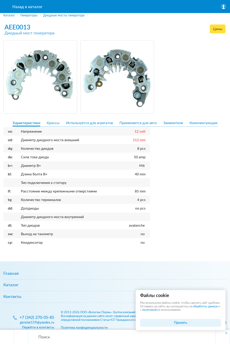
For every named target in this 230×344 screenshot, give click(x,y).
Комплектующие (203, 123)
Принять (180, 322)
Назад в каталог (27, 7)
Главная (11, 274)
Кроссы (53, 123)
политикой (149, 309)
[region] (115, 15)
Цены (217, 29)
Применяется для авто (138, 123)
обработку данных (205, 306)
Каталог (10, 285)
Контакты (12, 297)
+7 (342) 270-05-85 (37, 318)
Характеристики (26, 123)
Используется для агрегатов (89, 123)
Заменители (173, 123)
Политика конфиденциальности (84, 327)
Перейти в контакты (38, 327)
